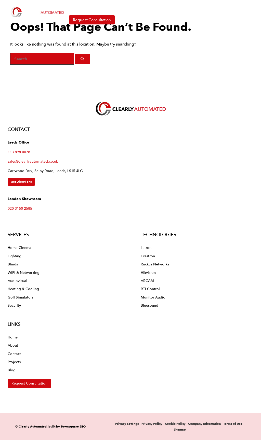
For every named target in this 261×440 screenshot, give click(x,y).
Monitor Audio (153, 297)
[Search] (82, 59)
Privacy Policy (152, 423)
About (191, 7)
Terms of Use (232, 423)
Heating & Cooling (23, 289)
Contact (219, 7)
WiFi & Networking (24, 272)
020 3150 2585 (20, 208)
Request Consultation (92, 20)
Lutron (146, 247)
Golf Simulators (20, 297)
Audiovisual (17, 280)
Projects (14, 362)
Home (75, 7)
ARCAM (147, 280)
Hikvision (148, 272)
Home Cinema (19, 247)
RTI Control (150, 289)
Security (14, 305)
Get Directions (21, 181)
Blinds (13, 264)
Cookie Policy (175, 423)
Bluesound (149, 305)
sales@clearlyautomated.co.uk (33, 161)
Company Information (204, 423)
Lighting (14, 256)
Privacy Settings (127, 423)
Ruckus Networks (155, 264)
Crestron (148, 256)
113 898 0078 (19, 152)
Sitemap (180, 429)
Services (107, 7)
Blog (12, 370)
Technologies (150, 7)
